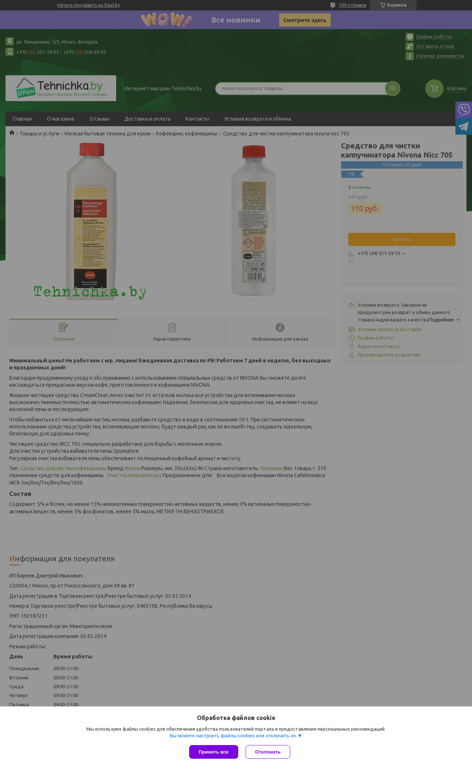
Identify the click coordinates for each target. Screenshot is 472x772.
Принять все (214, 752)
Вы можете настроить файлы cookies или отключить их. (233, 735)
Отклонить (268, 752)
